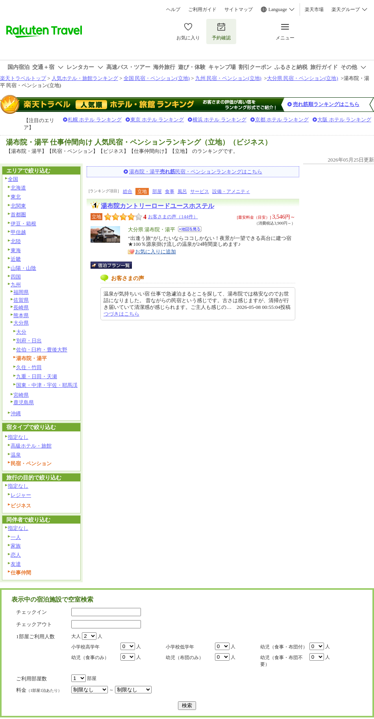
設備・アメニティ (231, 191)
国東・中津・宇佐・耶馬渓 (47, 385)
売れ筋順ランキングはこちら (326, 104)
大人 (76, 636)
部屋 (157, 191)
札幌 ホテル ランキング (95, 120)
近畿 (16, 259)
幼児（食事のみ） (90, 657)
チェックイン (31, 612)
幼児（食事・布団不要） (281, 661)
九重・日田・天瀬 (36, 376)
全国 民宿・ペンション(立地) (157, 78)
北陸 (16, 241)
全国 (13, 179)
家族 (16, 546)
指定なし (18, 437)
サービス (199, 191)
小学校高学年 (85, 647)
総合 (127, 191)
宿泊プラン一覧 (115, 265)
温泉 (16, 455)
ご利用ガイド (202, 9)
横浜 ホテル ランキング (219, 120)
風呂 (182, 191)
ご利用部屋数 (31, 679)
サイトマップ (238, 9)
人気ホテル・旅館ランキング (85, 78)
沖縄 (16, 413)
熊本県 (21, 315)
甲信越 (18, 232)
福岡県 (21, 292)
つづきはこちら (121, 314)
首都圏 (18, 214)
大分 (21, 332)
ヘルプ (173, 9)
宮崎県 (21, 395)
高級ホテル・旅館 (31, 446)
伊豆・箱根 (23, 224)
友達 (16, 564)
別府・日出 (29, 341)
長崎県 (21, 307)
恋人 (16, 555)
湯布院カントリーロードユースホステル (157, 206)
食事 (169, 191)
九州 (16, 285)
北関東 (18, 206)
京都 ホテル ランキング (282, 120)
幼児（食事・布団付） (283, 647)
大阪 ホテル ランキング (344, 120)
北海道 (18, 188)
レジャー (21, 495)
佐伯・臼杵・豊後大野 (41, 350)
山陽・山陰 (23, 268)
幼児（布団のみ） (185, 657)
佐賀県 (21, 300)
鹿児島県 (23, 402)
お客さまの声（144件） (173, 216)
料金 (39, 690)
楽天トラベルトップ (23, 78)
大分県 (21, 323)
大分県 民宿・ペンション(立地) (302, 78)
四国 (16, 277)
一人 (16, 537)
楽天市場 (314, 9)
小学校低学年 (180, 647)
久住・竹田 (29, 367)
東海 (16, 250)
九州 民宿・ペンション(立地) (228, 78)
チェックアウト (34, 624)
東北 (16, 197)
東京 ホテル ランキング (157, 120)
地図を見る (190, 229)
